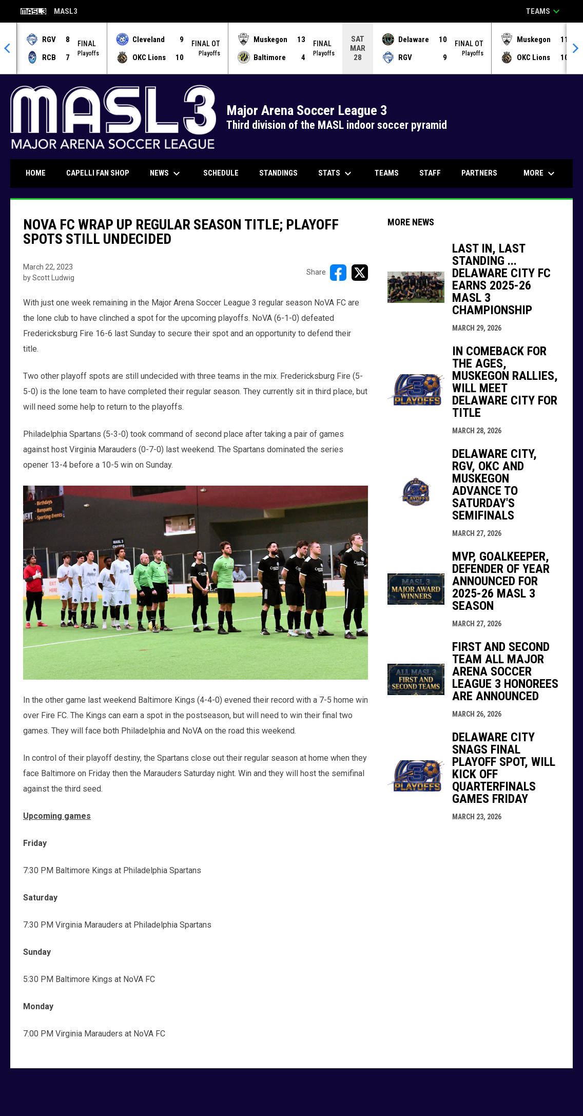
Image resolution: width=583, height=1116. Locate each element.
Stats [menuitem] (336, 173)
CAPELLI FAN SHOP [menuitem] (101, 173)
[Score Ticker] (291, 48)
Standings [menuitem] (278, 173)
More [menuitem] (540, 173)
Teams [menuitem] (387, 173)
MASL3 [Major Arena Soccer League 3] (49, 12)
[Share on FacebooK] (338, 272)
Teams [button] (544, 11)
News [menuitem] (166, 173)
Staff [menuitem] (430, 173)
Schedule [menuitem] (221, 173)
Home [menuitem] (36, 173)
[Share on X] (360, 272)
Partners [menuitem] (479, 173)
